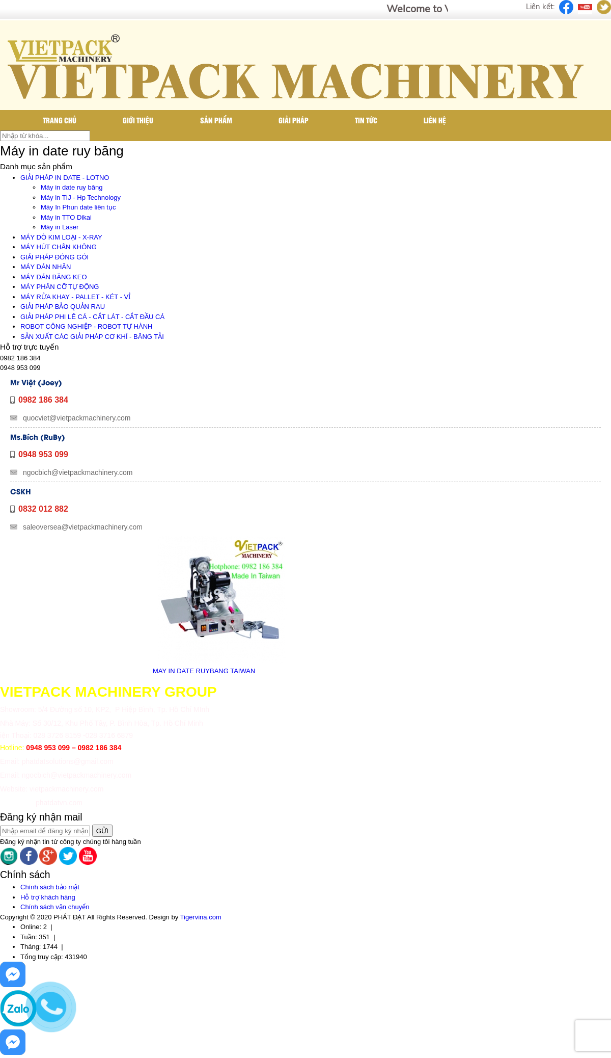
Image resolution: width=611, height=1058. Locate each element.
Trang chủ (59, 120)
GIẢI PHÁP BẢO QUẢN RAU (62, 306)
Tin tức (366, 120)
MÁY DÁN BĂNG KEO (53, 277)
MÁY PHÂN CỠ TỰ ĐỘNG (59, 286)
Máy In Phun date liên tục (78, 207)
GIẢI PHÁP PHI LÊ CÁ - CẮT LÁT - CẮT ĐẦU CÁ (92, 317)
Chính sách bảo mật (49, 887)
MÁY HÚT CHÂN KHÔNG (58, 247)
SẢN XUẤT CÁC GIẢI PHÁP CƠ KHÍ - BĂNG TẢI (92, 336)
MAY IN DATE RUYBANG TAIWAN (204, 671)
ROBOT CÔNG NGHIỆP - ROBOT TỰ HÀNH (86, 326)
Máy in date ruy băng (71, 187)
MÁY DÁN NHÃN (45, 267)
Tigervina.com (200, 917)
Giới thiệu (138, 120)
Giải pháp (294, 120)
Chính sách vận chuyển (54, 907)
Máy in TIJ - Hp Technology (81, 197)
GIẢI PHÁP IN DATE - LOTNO (64, 177)
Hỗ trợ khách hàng (47, 897)
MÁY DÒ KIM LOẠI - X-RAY (61, 237)
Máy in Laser (59, 227)
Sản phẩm (216, 120)
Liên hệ (435, 120)
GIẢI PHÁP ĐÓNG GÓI (54, 257)
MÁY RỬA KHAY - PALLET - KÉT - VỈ (75, 297)
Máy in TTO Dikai (66, 217)
